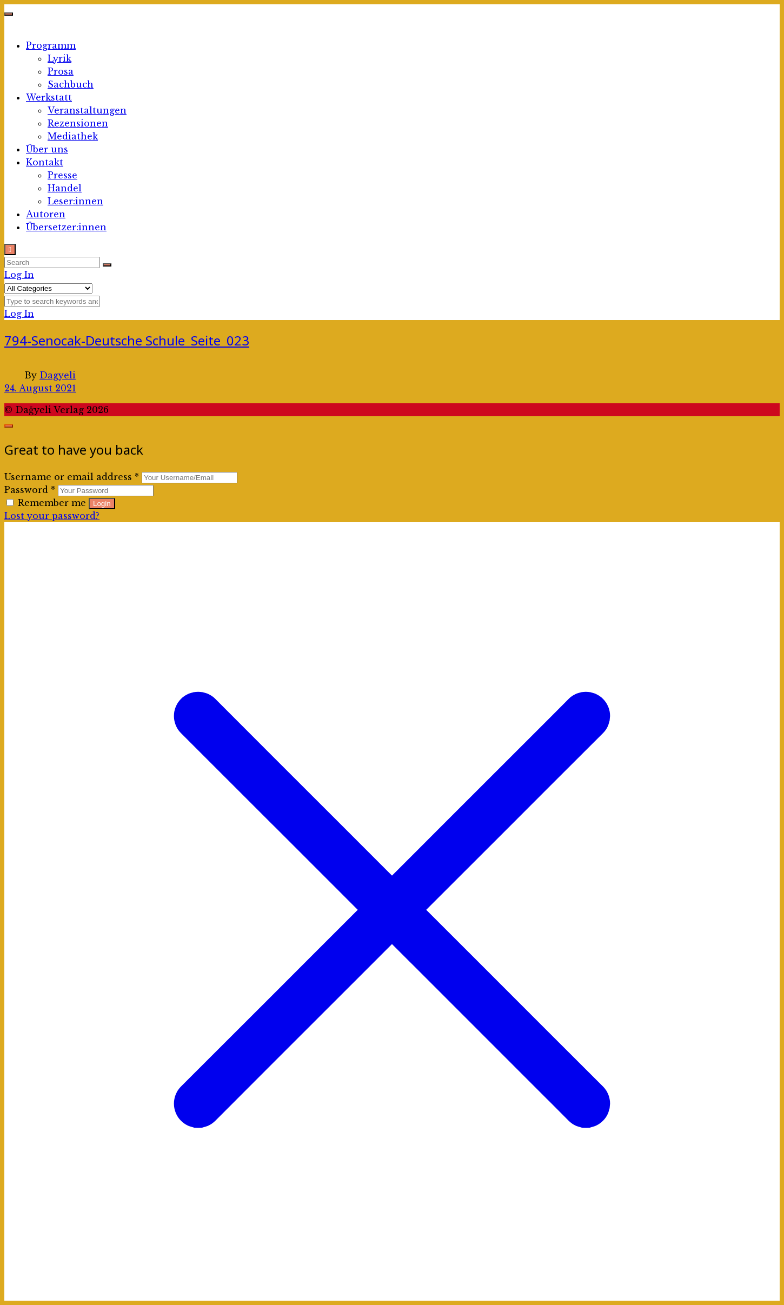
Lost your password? (51, 515)
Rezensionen (78, 123)
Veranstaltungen (87, 110)
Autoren (45, 214)
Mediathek (73, 136)
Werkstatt (49, 97)
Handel (65, 188)
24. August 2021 (40, 388)
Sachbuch (71, 84)
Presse (62, 175)
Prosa (61, 71)
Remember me (47, 502)
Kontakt (44, 162)
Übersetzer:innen (66, 227)
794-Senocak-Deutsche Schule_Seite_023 (126, 340)
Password (29, 489)
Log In (19, 274)
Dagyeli (57, 375)
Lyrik (59, 58)
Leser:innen (75, 201)
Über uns (47, 149)
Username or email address (71, 476)
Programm (51, 45)
